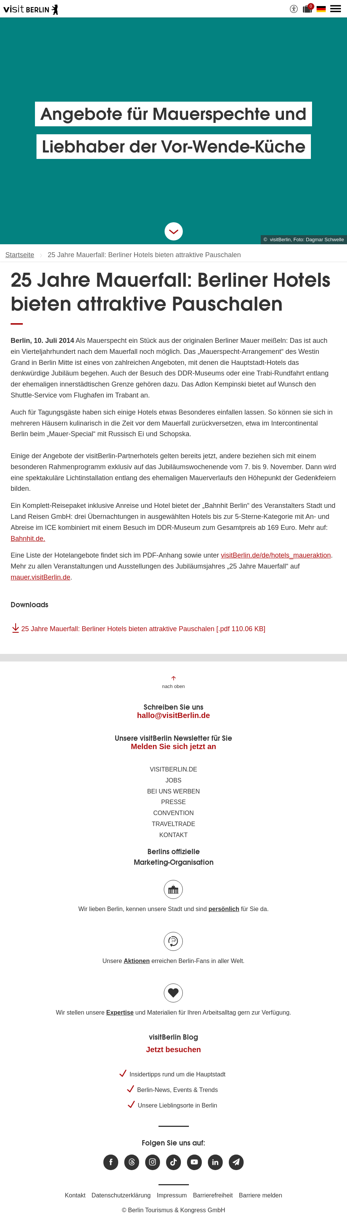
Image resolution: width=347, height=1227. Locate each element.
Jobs (174, 780)
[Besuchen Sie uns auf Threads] (131, 1162)
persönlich (224, 909)
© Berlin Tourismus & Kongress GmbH (173, 1210)
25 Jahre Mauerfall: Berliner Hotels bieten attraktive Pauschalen (143, 629)
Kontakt (173, 835)
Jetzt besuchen (173, 1049)
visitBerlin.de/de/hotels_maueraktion (276, 555)
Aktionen (136, 961)
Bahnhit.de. (28, 538)
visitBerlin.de (173, 769)
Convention (173, 813)
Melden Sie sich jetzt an (173, 746)
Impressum (172, 1195)
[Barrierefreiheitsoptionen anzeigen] (294, 8)
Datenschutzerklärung (121, 1195)
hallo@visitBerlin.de (173, 715)
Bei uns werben (173, 791)
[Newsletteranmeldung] (236, 1162)
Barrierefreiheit (213, 1195)
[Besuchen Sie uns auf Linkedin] (215, 1162)
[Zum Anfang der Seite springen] (173, 682)
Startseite (19, 255)
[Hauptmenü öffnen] (335, 8)
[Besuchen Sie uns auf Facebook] (110, 1162)
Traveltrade (173, 824)
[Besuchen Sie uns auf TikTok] (173, 1162)
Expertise (119, 1012)
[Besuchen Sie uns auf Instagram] (152, 1162)
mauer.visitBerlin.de (40, 577)
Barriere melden (260, 1195)
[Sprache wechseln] (322, 9)
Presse (173, 802)
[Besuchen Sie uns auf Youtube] (194, 1162)
